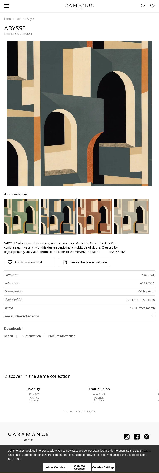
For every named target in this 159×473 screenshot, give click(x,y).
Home (8, 19)
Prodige (34, 389)
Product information (61, 336)
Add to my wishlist (24, 262)
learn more (15, 458)
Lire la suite (117, 252)
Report (8, 336)
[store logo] (79, 6)
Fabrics (19, 19)
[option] (21, 216)
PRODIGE (148, 275)
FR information (31, 336)
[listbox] (79, 216)
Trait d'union (99, 389)
